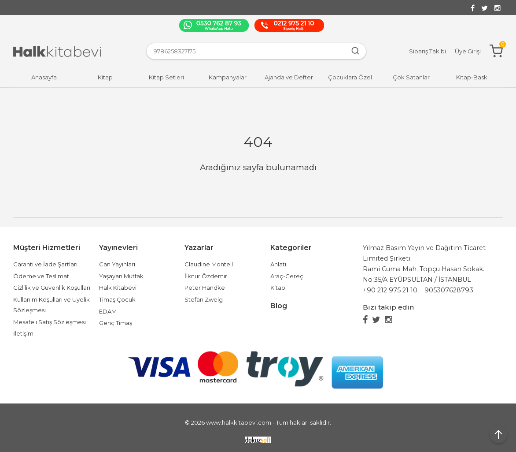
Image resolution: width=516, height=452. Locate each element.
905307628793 (448, 290)
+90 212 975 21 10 (390, 290)
